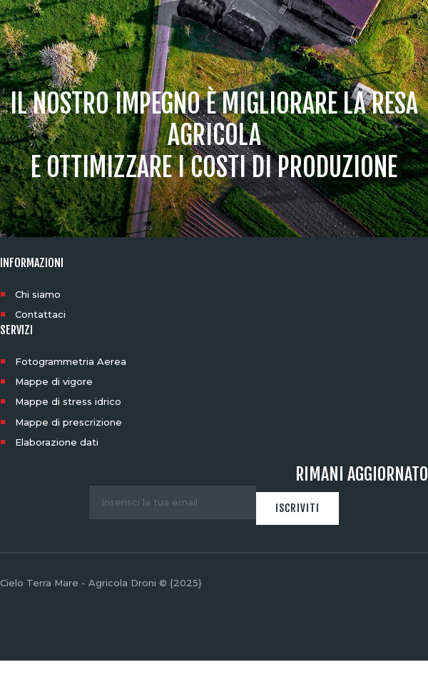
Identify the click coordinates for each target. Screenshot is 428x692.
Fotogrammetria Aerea (70, 361)
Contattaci (40, 314)
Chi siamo (38, 294)
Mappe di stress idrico (68, 401)
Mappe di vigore (54, 381)
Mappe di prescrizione (68, 422)
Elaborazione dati (56, 442)
